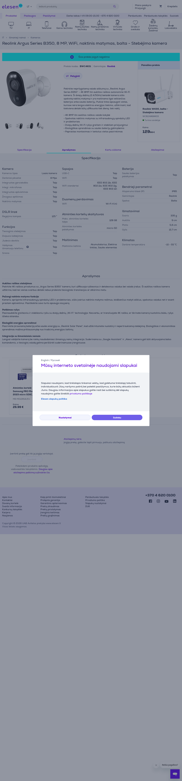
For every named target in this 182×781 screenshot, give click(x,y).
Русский (55, 360)
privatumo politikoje (81, 393)
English (45, 360)
